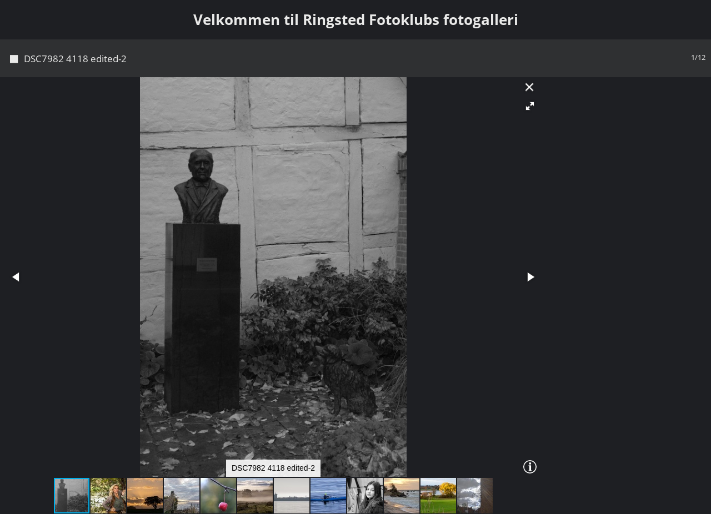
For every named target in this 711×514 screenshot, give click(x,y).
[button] (530, 106)
